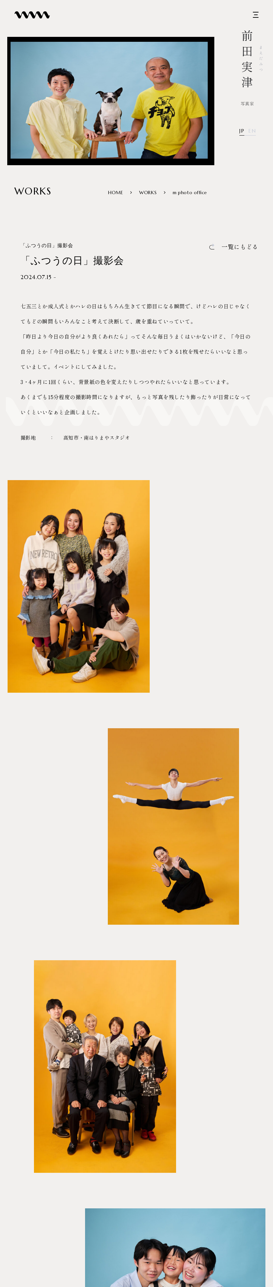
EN (252, 131)
